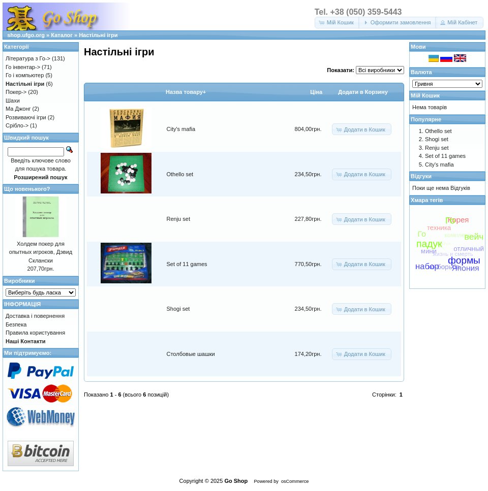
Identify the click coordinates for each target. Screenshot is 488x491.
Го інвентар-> (23, 67)
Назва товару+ (186, 92)
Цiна (316, 92)
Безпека (16, 324)
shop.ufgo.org (26, 35)
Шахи (13, 100)
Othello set (180, 174)
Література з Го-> (28, 58)
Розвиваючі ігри (26, 117)
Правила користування (35, 333)
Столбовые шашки (191, 354)
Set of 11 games (187, 264)
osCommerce (295, 481)
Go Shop (236, 481)
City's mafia (181, 129)
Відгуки (421, 176)
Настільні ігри (98, 35)
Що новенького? (27, 189)
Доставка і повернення (35, 316)
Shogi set (178, 309)
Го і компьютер (25, 75)
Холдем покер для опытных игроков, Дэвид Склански (40, 252)
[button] (337, 22)
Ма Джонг (18, 109)
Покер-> (16, 92)
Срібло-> (17, 125)
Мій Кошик (425, 95)
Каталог (62, 35)
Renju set (178, 219)
